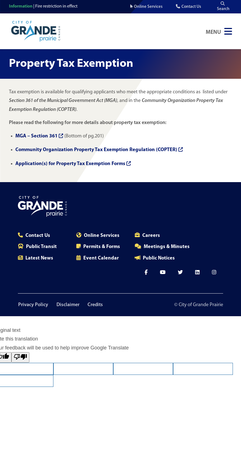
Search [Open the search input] (223, 6)
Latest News (39, 258)
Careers (151, 235)
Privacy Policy (33, 305)
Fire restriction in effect (56, 6)
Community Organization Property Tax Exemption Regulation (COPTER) (99, 150)
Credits (96, 305)
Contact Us (191, 7)
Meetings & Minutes (167, 246)
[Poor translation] (20, 358)
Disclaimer (68, 305)
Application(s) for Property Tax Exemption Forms (73, 163)
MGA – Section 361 (39, 136)
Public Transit (41, 246)
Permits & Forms (101, 246)
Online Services (148, 7)
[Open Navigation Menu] (219, 31)
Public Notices (159, 258)
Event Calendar (101, 258)
